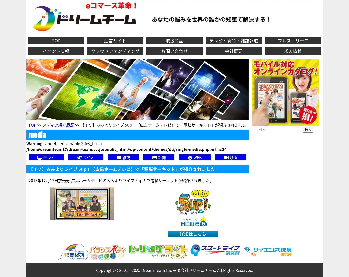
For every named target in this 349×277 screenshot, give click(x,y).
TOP (56, 40)
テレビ (46, 157)
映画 (231, 157)
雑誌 (123, 157)
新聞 (159, 157)
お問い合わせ (174, 51)
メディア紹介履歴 (58, 125)
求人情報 (293, 51)
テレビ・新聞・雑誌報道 (233, 40)
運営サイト (115, 40)
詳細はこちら (193, 234)
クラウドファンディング (115, 51)
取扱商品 (174, 40)
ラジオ (86, 157)
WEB (195, 157)
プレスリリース (293, 40)
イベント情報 (56, 51)
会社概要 (234, 51)
